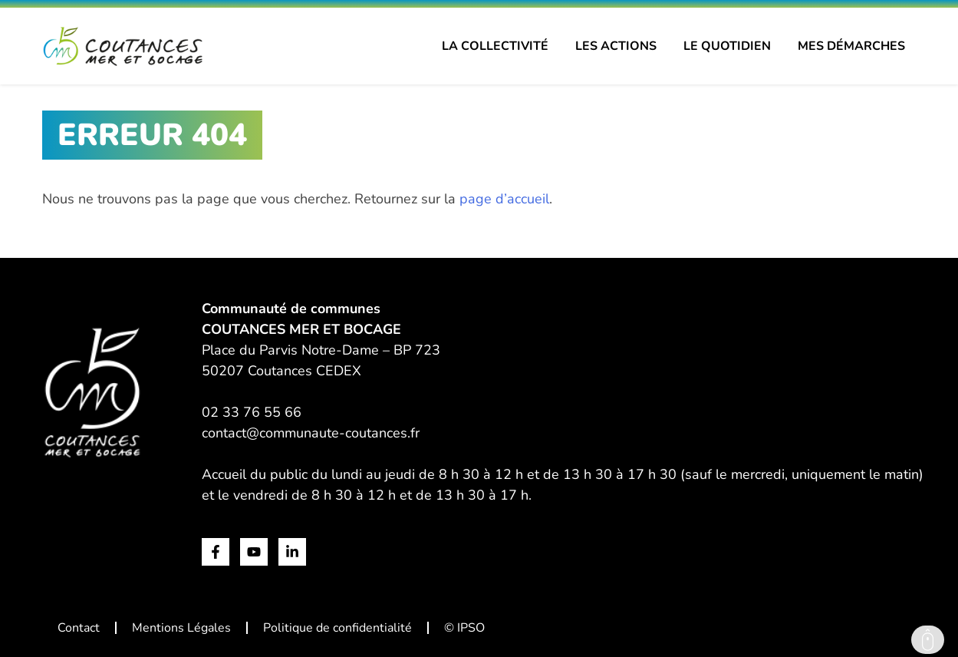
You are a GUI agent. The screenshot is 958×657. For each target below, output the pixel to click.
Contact (79, 627)
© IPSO (464, 627)
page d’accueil (504, 199)
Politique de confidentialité (337, 627)
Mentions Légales (181, 627)
